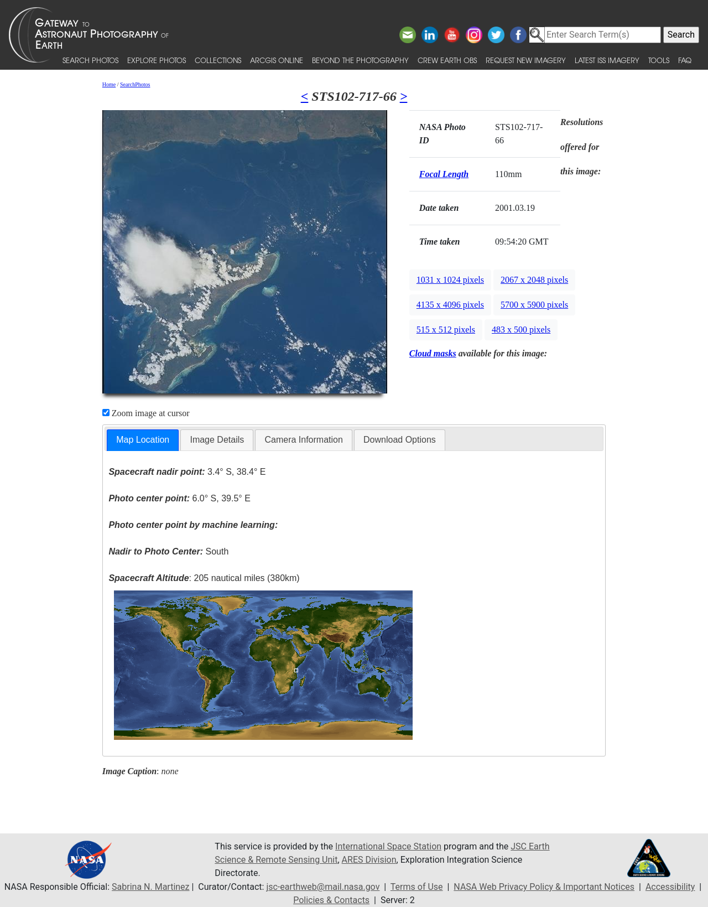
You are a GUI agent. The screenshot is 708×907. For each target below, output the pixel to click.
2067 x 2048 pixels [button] (534, 279)
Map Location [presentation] (142, 439)
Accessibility (670, 887)
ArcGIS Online (276, 60)
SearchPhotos (135, 84)
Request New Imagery (526, 60)
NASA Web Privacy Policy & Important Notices (544, 887)
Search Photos (90, 60)
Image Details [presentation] (217, 439)
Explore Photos (156, 60)
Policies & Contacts (331, 900)
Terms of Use (417, 887)
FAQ (684, 60)
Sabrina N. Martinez (150, 887)
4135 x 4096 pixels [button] (450, 304)
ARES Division (369, 859)
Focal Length (443, 174)
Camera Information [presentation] (303, 439)
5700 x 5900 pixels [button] (534, 304)
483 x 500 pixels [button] (521, 329)
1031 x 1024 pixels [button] (450, 279)
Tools (658, 60)
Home (109, 84)
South (168, 551)
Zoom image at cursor (146, 413)
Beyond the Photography (360, 60)
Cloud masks (432, 353)
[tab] (143, 440)
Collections (218, 60)
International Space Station (388, 846)
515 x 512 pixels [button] (446, 329)
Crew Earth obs (447, 60)
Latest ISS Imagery (607, 60)
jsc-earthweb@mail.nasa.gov (322, 887)
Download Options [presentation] (399, 439)
